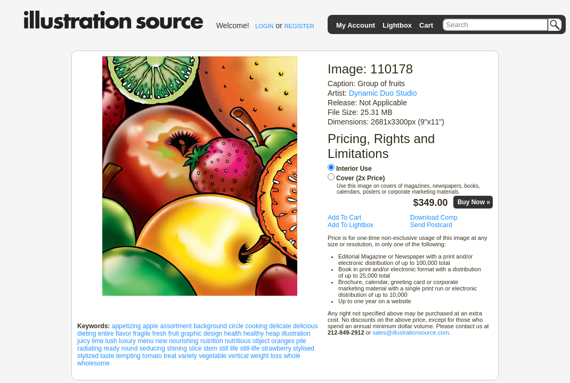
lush (111, 341)
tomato (152, 356)
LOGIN (264, 26)
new (161, 341)
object (261, 341)
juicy (83, 341)
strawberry (276, 348)
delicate (280, 326)
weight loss (266, 356)
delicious (305, 326)
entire (106, 333)
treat (170, 356)
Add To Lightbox (350, 225)
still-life (250, 348)
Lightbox (397, 25)
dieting (86, 333)
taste (107, 356)
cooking (256, 326)
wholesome (93, 363)
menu (145, 341)
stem (210, 348)
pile (301, 341)
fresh (159, 333)
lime (97, 341)
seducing (152, 348)
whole (292, 356)
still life (228, 348)
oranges (282, 341)
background (210, 326)
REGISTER (299, 26)
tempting (128, 356)
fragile (142, 333)
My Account (355, 25)
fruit (173, 333)
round (129, 348)
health (233, 333)
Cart (426, 25)
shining (177, 348)
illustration (296, 333)
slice (195, 348)
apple (150, 326)
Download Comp (434, 217)
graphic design (201, 333)
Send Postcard (431, 225)
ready (111, 348)
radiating (89, 348)
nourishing (183, 341)
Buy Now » (474, 202)
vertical (239, 356)
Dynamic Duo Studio (383, 93)
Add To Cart (344, 217)
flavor (123, 333)
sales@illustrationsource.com (410, 332)
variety (187, 356)
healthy (253, 333)
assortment (175, 326)
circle (236, 326)
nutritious (238, 341)
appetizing (126, 326)
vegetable (212, 356)
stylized (88, 356)
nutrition (211, 341)
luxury (127, 341)
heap (273, 333)
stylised (303, 348)
